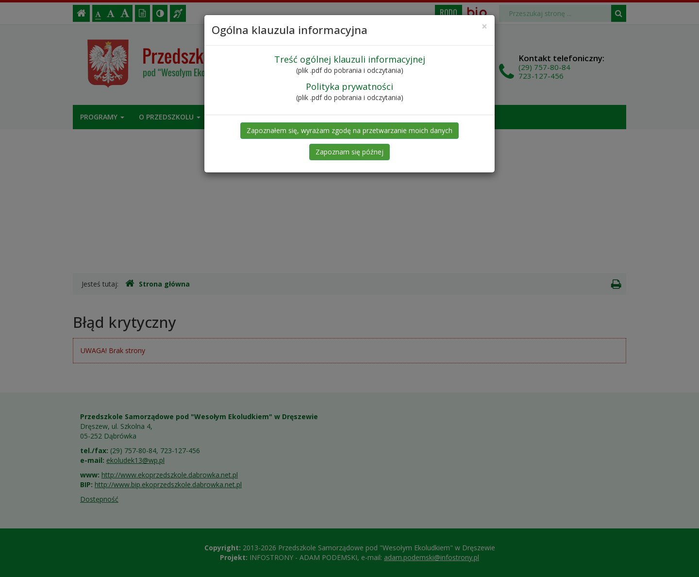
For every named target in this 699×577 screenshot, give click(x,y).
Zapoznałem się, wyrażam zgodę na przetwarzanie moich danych (349, 130)
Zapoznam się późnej (349, 151)
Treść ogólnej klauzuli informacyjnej (349, 59)
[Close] (484, 26)
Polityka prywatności (349, 86)
